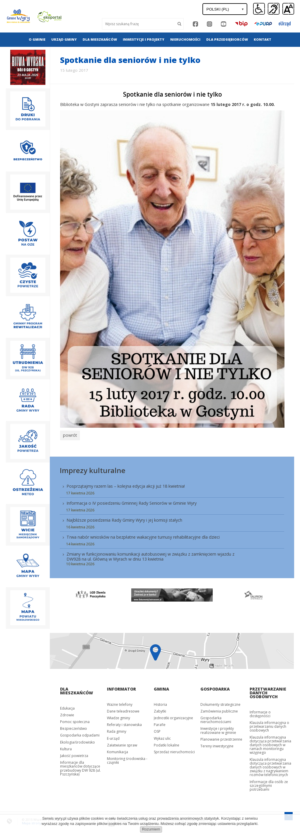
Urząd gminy (64, 39)
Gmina (161, 687)
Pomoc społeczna (75, 720)
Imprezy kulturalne (92, 469)
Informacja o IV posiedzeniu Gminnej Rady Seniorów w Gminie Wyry (132, 501)
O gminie (37, 39)
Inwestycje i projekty (143, 39)
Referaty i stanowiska (124, 723)
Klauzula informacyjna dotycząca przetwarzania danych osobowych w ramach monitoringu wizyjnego (270, 743)
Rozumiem (151, 829)
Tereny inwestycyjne (216, 744)
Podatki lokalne (166, 743)
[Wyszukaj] (138, 24)
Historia (160, 702)
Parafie (160, 723)
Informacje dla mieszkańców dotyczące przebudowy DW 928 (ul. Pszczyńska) (80, 766)
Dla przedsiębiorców (227, 39)
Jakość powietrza (74, 754)
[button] (288, 9)
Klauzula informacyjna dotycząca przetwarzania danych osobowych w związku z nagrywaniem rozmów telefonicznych (270, 765)
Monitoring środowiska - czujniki (127, 759)
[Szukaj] (179, 24)
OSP (157, 729)
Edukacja (67, 706)
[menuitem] (37, 39)
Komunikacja (117, 750)
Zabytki (160, 709)
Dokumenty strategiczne (220, 702)
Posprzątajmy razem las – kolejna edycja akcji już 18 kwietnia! (126, 484)
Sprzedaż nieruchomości (174, 750)
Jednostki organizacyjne (173, 716)
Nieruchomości (185, 39)
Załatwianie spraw (122, 743)
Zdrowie (67, 713)
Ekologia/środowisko (77, 740)
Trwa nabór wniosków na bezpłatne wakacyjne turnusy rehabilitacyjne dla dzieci (143, 535)
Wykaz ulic (162, 736)
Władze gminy (118, 716)
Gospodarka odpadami (80, 733)
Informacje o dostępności (260, 712)
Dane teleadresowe (123, 709)
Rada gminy (116, 729)
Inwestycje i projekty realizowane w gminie (218, 729)
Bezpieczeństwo (73, 727)
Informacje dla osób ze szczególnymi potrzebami (269, 784)
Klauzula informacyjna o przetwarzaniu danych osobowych (269, 725)
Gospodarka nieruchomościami (215, 718)
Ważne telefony (119, 702)
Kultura (66, 747)
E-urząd (113, 736)
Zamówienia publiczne (219, 709)
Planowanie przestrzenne (221, 737)
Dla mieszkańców (100, 39)
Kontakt (262, 39)
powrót (69, 434)
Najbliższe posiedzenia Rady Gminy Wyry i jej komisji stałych (124, 518)
